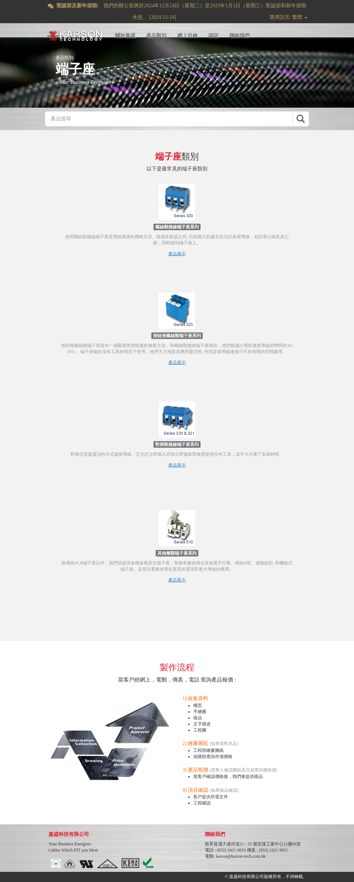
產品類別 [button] (156, 35)
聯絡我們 (239, 35)
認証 (213, 35)
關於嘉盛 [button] (125, 35)
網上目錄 (187, 35)
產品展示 (177, 253)
